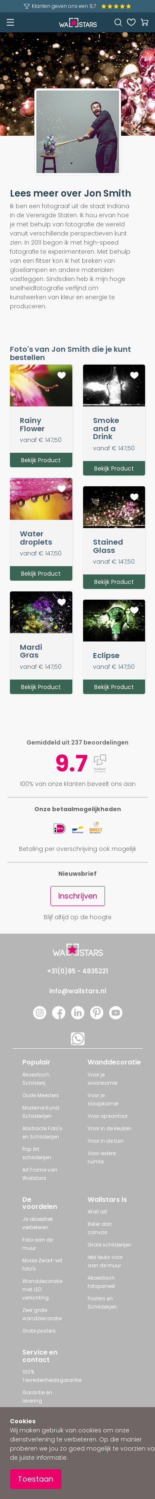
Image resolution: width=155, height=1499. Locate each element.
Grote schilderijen (109, 1244)
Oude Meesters (40, 1095)
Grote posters (39, 1330)
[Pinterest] (96, 1017)
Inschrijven (77, 896)
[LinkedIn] (77, 1017)
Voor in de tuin (106, 1140)
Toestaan (35, 1479)
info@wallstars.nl (77, 991)
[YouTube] (115, 1017)
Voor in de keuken (109, 1128)
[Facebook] (58, 1017)
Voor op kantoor (108, 1115)
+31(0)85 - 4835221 (77, 971)
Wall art (97, 1211)
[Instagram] (39, 1017)
